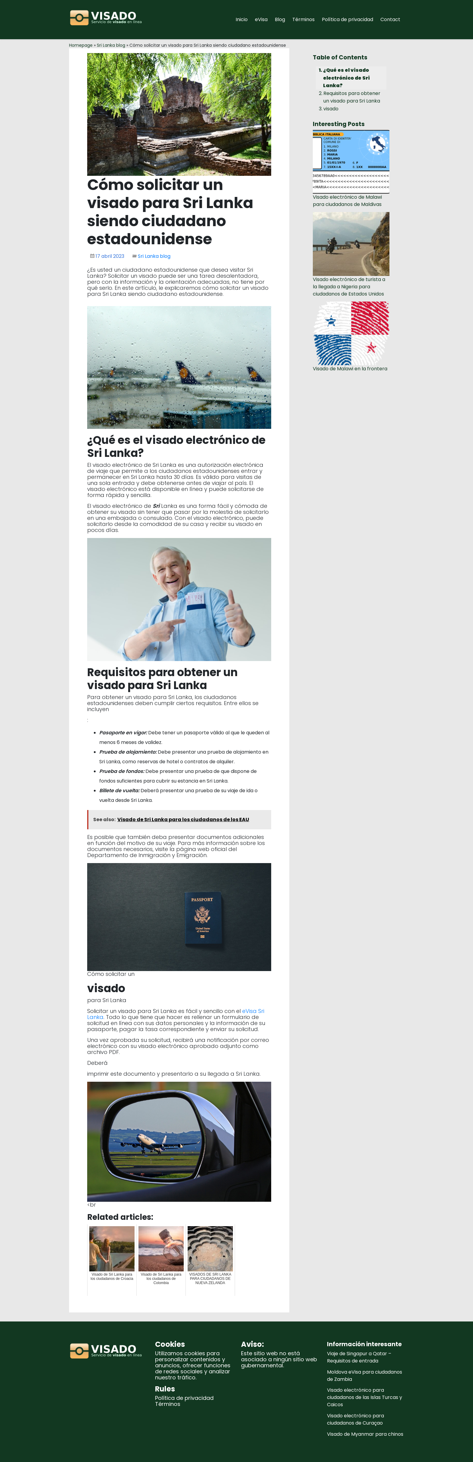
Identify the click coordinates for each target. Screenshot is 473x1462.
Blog (280, 19)
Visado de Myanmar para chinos (365, 1434)
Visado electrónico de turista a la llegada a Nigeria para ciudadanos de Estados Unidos (349, 286)
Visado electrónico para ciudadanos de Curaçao (355, 1419)
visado (330, 108)
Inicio (242, 19)
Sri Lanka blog (111, 45)
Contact (390, 19)
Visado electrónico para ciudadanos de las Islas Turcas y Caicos (364, 1397)
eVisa (261, 19)
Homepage (81, 45)
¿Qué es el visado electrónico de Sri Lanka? (346, 78)
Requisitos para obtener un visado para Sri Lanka (351, 97)
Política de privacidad (347, 19)
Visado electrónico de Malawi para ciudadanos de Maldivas (347, 201)
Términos (303, 19)
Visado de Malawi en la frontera (350, 368)
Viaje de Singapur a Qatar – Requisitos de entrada (359, 1357)
